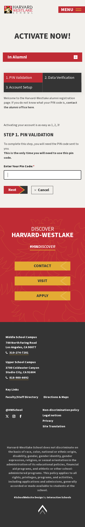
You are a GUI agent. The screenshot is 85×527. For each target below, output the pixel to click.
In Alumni (42, 57)
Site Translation (54, 426)
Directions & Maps (56, 397)
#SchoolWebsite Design (28, 497)
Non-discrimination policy (61, 410)
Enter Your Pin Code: (19, 166)
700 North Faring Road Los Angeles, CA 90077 (21, 345)
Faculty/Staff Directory (22, 397)
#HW (42, 247)
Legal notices (52, 415)
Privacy (48, 421)
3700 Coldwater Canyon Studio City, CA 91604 (22, 370)
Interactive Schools (59, 497)
